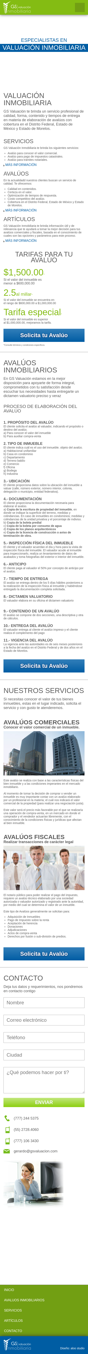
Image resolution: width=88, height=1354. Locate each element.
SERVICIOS (13, 1310)
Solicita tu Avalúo (44, 335)
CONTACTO (13, 1331)
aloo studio (78, 1348)
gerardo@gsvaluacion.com (35, 1151)
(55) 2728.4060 (26, 1130)
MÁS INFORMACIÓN (21, 164)
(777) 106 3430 (26, 1141)
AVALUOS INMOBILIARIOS (24, 1300)
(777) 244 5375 (26, 1118)
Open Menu (80, 7)
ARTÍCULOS (13, 1320)
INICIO (9, 1290)
